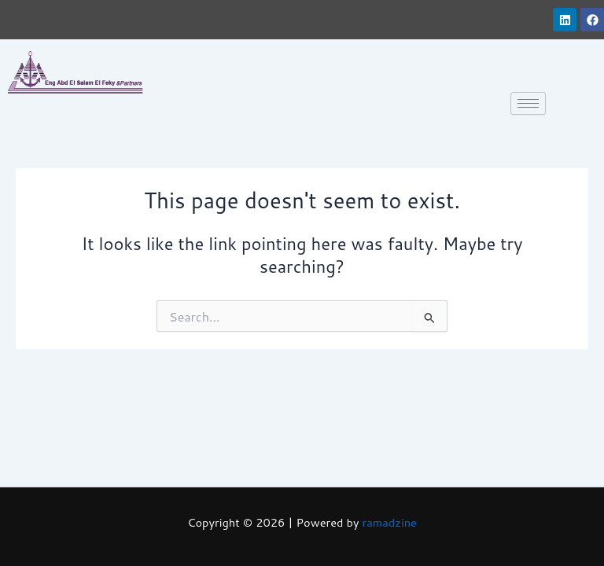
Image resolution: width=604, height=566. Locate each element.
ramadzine (390, 522)
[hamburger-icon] (528, 103)
